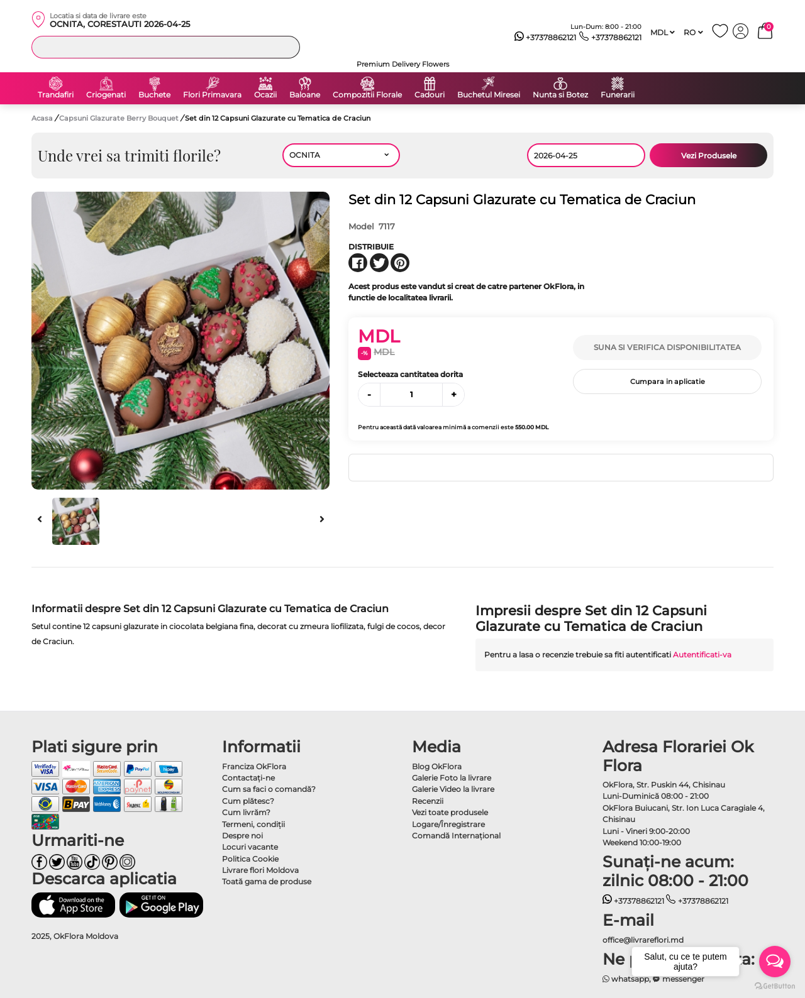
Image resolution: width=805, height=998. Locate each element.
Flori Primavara (212, 94)
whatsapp (626, 979)
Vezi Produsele (708, 155)
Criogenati (106, 94)
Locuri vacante (250, 847)
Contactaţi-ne (248, 777)
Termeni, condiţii (253, 824)
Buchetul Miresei (488, 94)
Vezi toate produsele (450, 812)
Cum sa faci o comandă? (269, 789)
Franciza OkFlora (254, 766)
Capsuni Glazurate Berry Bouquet (119, 118)
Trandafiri (56, 94)
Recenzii (427, 801)
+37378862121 (545, 37)
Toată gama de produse (266, 881)
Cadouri (429, 94)
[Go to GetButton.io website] (775, 985)
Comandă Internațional (456, 835)
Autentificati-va (702, 654)
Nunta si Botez (560, 94)
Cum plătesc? (248, 801)
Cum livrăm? (246, 812)
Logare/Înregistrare (448, 824)
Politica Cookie (250, 859)
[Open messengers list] (775, 961)
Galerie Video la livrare (453, 789)
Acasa (42, 118)
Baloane (304, 94)
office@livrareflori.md (643, 940)
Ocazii (265, 94)
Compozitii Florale (367, 94)
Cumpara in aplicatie (667, 381)
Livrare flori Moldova (260, 870)
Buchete (154, 94)
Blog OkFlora (437, 766)
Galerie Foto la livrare (451, 777)
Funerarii (618, 94)
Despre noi (242, 835)
